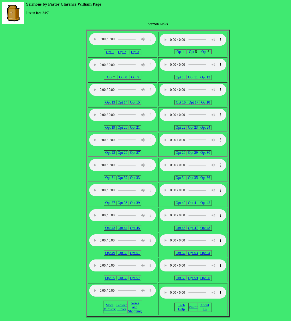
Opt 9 (135, 77)
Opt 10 (180, 77)
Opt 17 (193, 102)
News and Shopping (135, 307)
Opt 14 (122, 102)
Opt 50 (122, 253)
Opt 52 (180, 253)
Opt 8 (123, 77)
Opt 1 (110, 52)
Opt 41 (193, 203)
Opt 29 (193, 152)
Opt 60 (205, 278)
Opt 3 (135, 52)
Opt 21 (135, 127)
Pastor (193, 307)
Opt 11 (193, 77)
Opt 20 (122, 127)
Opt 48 (205, 228)
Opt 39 (135, 203)
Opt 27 (135, 152)
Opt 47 (193, 228)
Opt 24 (205, 127)
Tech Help (181, 307)
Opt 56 (122, 278)
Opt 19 (110, 127)
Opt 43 (110, 228)
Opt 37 (110, 203)
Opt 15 (135, 102)
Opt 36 (205, 177)
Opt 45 (135, 228)
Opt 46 (180, 228)
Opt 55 (110, 278)
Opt (179, 52)
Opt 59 (193, 278)
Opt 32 (122, 177)
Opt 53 (193, 253)
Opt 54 (205, 253)
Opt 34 (180, 177)
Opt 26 (122, 152)
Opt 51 (135, 253)
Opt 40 (180, 203)
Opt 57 (135, 278)
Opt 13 (110, 102)
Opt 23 (193, 127)
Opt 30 (205, 152)
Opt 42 (205, 203)
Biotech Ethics (121, 307)
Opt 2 (122, 52)
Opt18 (205, 102)
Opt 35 (193, 177)
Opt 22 (180, 127)
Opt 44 (122, 228)
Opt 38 (122, 203)
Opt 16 (181, 102)
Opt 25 (110, 152)
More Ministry (109, 307)
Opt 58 (180, 278)
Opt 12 (205, 77)
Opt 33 (135, 177)
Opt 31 (110, 177)
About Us (204, 307)
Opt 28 (180, 152)
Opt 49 (110, 253)
